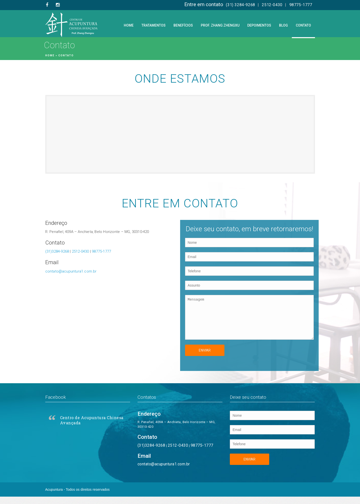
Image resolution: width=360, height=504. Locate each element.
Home (129, 25)
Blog (283, 25)
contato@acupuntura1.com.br (71, 271)
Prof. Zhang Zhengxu (220, 25)
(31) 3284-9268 (240, 4)
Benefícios (183, 25)
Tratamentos (153, 25)
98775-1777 (300, 4)
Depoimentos (259, 25)
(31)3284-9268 (57, 251)
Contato (303, 25)
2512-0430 (272, 4)
